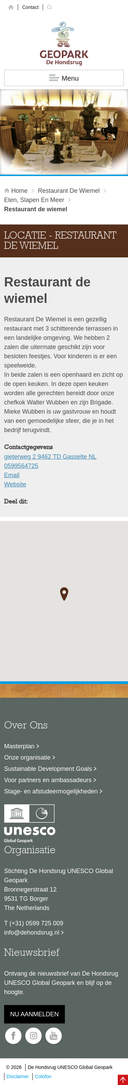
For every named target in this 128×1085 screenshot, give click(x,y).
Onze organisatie (27, 757)
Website (15, 484)
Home (16, 190)
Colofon (43, 1076)
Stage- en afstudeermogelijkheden (51, 791)
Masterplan (19, 746)
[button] (64, 594)
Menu (64, 78)
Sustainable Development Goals (48, 768)
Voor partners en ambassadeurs (47, 780)
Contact (30, 7)
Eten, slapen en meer (34, 200)
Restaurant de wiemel (69, 190)
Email (11, 475)
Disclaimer (17, 1076)
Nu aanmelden (34, 1014)
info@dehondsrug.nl (31, 932)
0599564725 (21, 466)
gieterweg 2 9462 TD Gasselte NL (50, 456)
